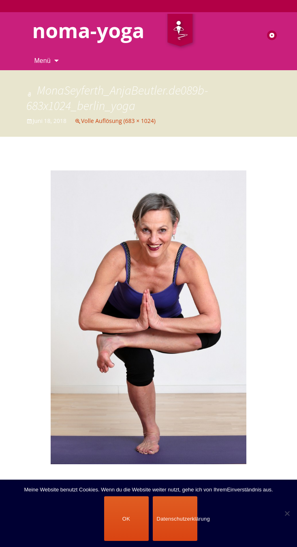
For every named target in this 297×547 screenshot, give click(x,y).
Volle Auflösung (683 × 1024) (118, 121)
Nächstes (251, 162)
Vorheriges (48, 162)
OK (126, 519)
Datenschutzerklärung (177, 519)
